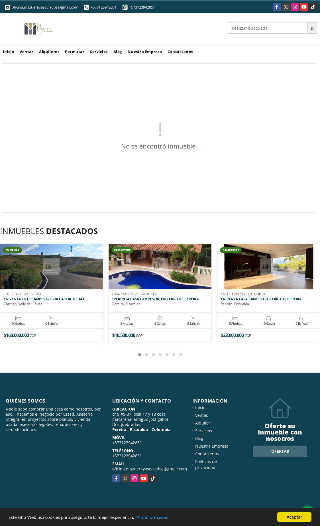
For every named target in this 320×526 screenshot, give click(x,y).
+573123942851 (104, 7)
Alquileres (49, 51)
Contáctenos (180, 51)
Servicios (99, 51)
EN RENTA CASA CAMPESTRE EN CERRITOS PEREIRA (155, 299)
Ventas (26, 51)
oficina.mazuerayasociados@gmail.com (149, 469)
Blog (117, 51)
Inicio (8, 51)
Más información (151, 518)
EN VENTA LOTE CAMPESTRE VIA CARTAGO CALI (44, 299)
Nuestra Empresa (145, 51)
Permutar (74, 51)
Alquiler (202, 423)
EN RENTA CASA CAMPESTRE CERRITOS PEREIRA (261, 299)
